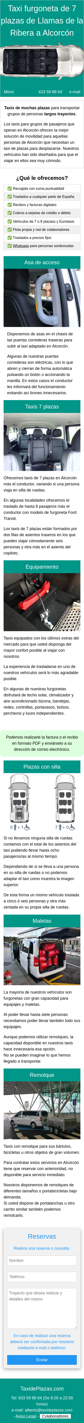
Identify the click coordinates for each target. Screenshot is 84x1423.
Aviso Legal (25, 1416)
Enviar (42, 1360)
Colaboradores (55, 1416)
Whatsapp (21, 246)
